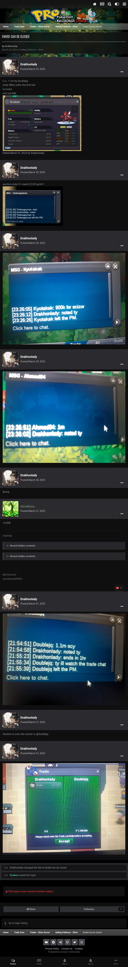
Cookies (79, 948)
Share (31, 909)
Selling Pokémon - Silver (31, 49)
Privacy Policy (52, 948)
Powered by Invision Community (64, 952)
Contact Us (66, 948)
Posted (32, 69)
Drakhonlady (11, 46)
